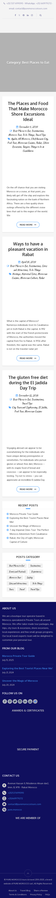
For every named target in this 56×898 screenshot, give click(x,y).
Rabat (39, 143)
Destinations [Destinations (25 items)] (35, 565)
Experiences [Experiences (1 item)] (36, 571)
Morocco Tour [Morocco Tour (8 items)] (15, 577)
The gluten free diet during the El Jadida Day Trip (28, 383)
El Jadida (42, 407)
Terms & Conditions (18, 894)
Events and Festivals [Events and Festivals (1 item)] (17, 571)
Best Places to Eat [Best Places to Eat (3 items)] (16, 565)
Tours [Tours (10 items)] (11, 589)
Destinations (37, 131)
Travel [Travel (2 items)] (21, 589)
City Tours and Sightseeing (24, 407)
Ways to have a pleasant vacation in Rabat (28, 249)
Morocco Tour (14, 135)
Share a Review (41, 890)
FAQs (47, 894)
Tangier (26, 147)
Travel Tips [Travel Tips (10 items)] (34, 589)
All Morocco (24, 139)
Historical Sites (29, 274)
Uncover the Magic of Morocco (25, 526)
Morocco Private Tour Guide (24, 514)
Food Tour (11, 143)
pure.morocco (15, 809)
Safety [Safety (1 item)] (29, 577)
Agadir (14, 139)
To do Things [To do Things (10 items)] (37, 583)
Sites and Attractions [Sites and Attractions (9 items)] (17, 583)
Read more (28, 224)
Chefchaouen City (39, 139)
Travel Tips (40, 135)
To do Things (28, 135)
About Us (13, 890)
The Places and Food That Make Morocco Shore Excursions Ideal (28, 111)
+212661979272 (15, 798)
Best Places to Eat (21, 131)
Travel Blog (25, 890)
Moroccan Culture (28, 278)
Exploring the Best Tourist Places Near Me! (27, 668)
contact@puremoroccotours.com (24, 804)
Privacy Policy (36, 894)
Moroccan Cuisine (26, 143)
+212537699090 (16, 792)
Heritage (16, 274)
